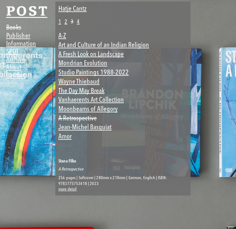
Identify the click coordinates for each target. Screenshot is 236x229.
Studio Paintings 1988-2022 (93, 72)
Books (13, 27)
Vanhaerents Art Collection (91, 99)
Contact (16, 75)
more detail (67, 189)
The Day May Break (81, 90)
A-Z (62, 35)
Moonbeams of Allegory (88, 109)
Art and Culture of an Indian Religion (103, 45)
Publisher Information (21, 39)
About (14, 67)
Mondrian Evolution (82, 63)
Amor (65, 136)
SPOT (12, 51)
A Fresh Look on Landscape (91, 54)
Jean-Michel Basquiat (85, 127)
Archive (15, 59)
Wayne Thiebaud (79, 81)
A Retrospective (77, 118)
